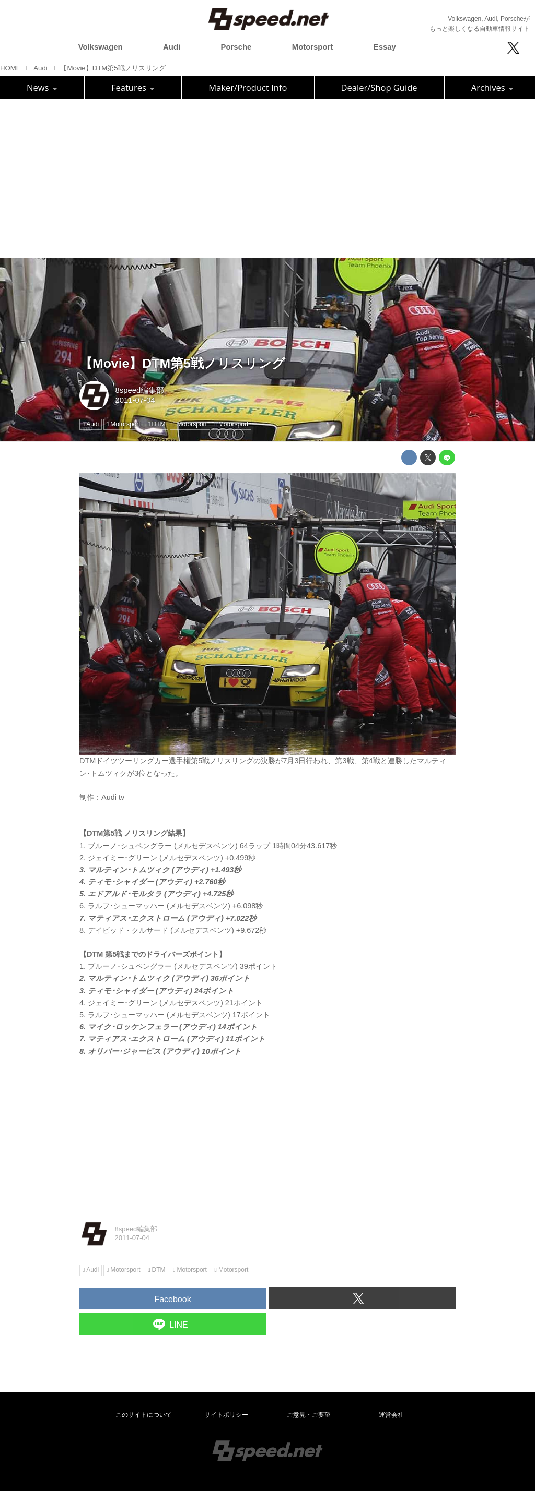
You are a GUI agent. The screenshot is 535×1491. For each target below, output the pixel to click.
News (42, 87)
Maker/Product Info (247, 87)
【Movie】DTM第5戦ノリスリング (182, 363)
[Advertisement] (267, 177)
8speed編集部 (139, 390)
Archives (492, 87)
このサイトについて (143, 1414)
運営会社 (391, 1414)
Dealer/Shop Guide (379, 87)
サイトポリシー (226, 1414)
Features (133, 87)
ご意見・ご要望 (309, 1414)
